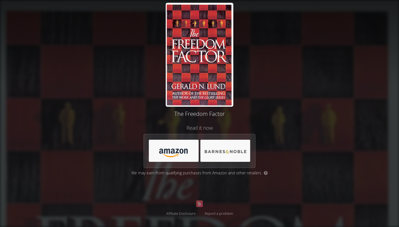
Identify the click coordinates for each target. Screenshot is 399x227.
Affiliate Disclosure (181, 213)
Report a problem (219, 213)
